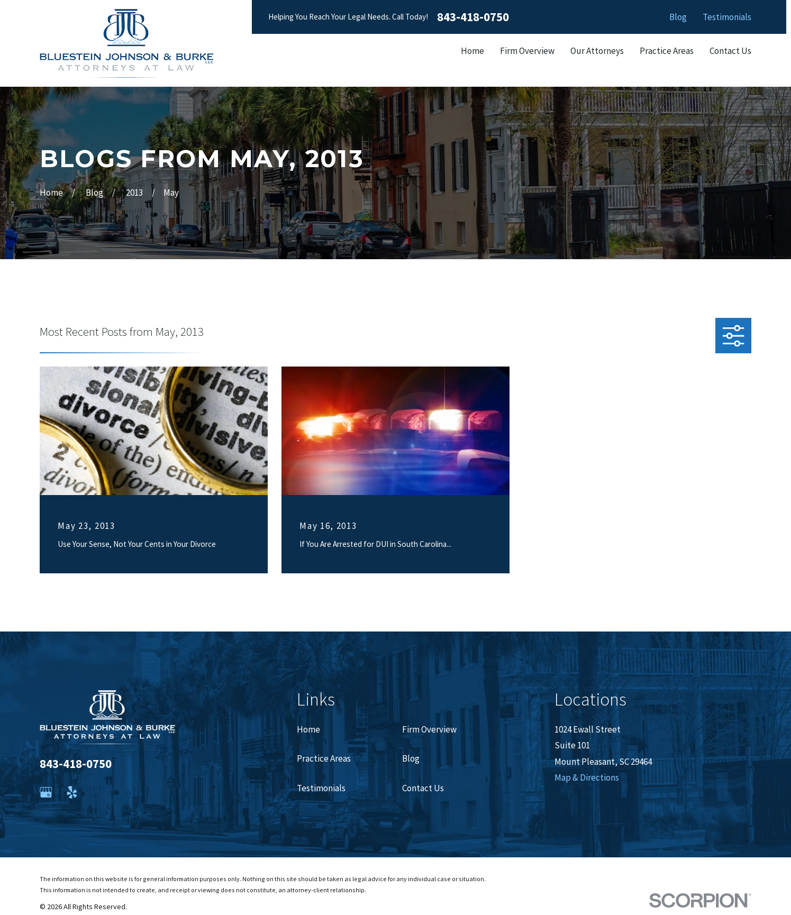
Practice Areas (324, 758)
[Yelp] (72, 792)
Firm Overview (429, 729)
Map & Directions (586, 777)
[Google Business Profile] (46, 792)
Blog (678, 17)
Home (308, 729)
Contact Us (423, 788)
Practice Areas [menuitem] (667, 51)
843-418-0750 (473, 17)
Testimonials (727, 17)
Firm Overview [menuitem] (527, 51)
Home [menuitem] (472, 51)
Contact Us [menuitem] (730, 51)
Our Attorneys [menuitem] (597, 51)
